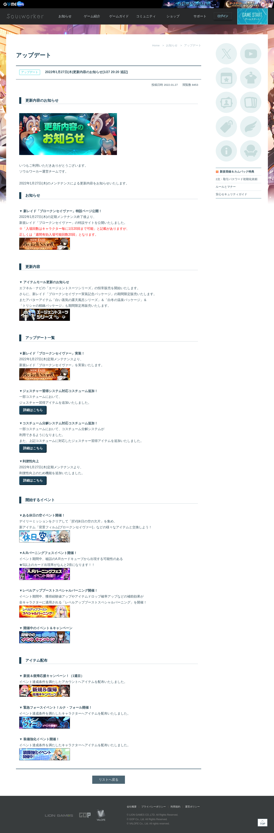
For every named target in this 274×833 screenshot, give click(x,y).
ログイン (223, 16)
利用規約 (175, 806)
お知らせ (65, 16)
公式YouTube (250, 53)
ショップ (173, 16)
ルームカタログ (250, 151)
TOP (262, 822)
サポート (200, 16)
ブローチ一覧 (250, 126)
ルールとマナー (226, 186)
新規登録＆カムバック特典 (237, 171)
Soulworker (25, 16)
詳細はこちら (33, 410)
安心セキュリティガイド (231, 194)
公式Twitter (226, 53)
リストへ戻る (108, 779)
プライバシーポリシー (153, 806)
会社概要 (132, 806)
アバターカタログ (250, 78)
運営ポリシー (192, 806)
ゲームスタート (252, 16)
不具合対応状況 (226, 151)
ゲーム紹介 (92, 16)
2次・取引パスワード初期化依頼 (236, 179)
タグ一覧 (226, 126)
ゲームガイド (119, 16)
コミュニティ (146, 16)
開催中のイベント (226, 78)
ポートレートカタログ (226, 102)
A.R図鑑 (250, 102)
